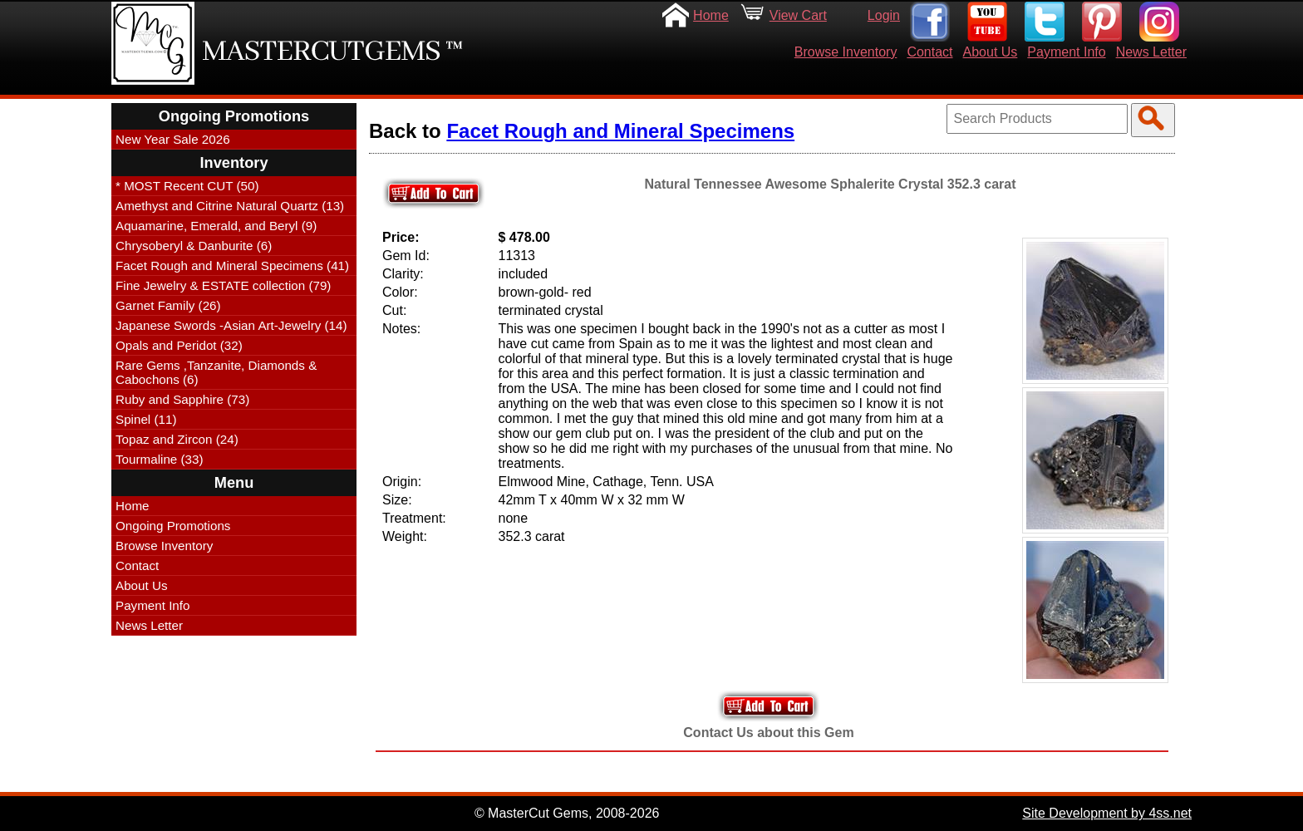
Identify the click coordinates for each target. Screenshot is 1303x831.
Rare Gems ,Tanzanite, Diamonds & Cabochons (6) (216, 372)
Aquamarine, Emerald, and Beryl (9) (216, 226)
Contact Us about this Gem (768, 732)
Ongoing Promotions (173, 526)
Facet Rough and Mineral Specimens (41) (232, 265)
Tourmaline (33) (160, 459)
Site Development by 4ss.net (1107, 813)
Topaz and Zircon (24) (177, 439)
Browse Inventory (845, 52)
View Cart (798, 15)
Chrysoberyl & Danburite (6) (194, 245)
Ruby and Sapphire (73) (182, 399)
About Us (990, 52)
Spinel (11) (146, 419)
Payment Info (1066, 52)
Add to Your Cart (769, 706)
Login (884, 15)
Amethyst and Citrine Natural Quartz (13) (230, 206)
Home (711, 15)
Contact (929, 52)
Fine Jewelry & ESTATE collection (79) (223, 285)
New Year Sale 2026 (173, 139)
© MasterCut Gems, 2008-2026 (567, 813)
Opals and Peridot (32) (179, 345)
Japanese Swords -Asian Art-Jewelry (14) (231, 325)
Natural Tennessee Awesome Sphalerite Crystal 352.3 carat (829, 184)
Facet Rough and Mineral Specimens (620, 131)
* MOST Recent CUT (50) (187, 186)
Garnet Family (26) (168, 305)
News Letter (1151, 52)
